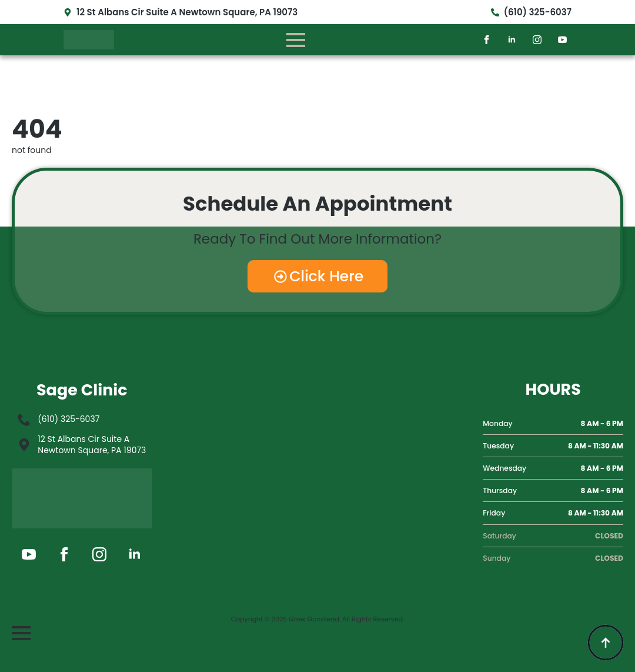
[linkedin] (512, 40)
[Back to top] (605, 642)
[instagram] (537, 40)
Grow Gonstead (314, 619)
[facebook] (486, 40)
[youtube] (562, 40)
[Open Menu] (295, 40)
